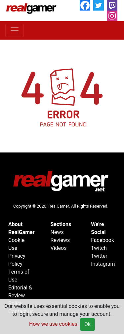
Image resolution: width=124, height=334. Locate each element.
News (57, 232)
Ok (87, 324)
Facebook (102, 240)
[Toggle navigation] (14, 30)
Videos (59, 248)
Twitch (98, 248)
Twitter (99, 256)
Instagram (103, 264)
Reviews (60, 240)
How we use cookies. (54, 324)
